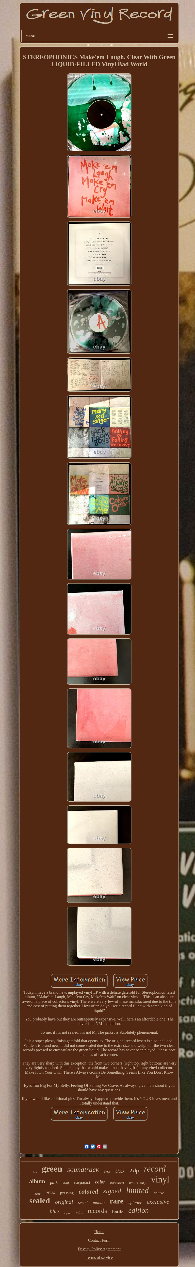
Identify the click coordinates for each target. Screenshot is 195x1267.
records (97, 1210)
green (52, 1168)
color (100, 1181)
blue (54, 1211)
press (50, 1192)
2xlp (134, 1170)
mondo (99, 1202)
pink (54, 1182)
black (120, 1171)
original (64, 1202)
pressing (67, 1193)
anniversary (137, 1182)
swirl (83, 1202)
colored (88, 1191)
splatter (135, 1202)
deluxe (159, 1193)
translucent (117, 1182)
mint (79, 1212)
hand (37, 1193)
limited (137, 1190)
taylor (67, 1213)
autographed (82, 1182)
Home (99, 1232)
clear (107, 1171)
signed (112, 1191)
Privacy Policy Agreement (99, 1249)
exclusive (158, 1201)
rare (116, 1201)
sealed (39, 1200)
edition (138, 1210)
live (35, 1172)
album (37, 1181)
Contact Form (99, 1240)
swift (66, 1182)
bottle (117, 1211)
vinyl (160, 1179)
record (155, 1168)
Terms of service (99, 1257)
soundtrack (83, 1169)
